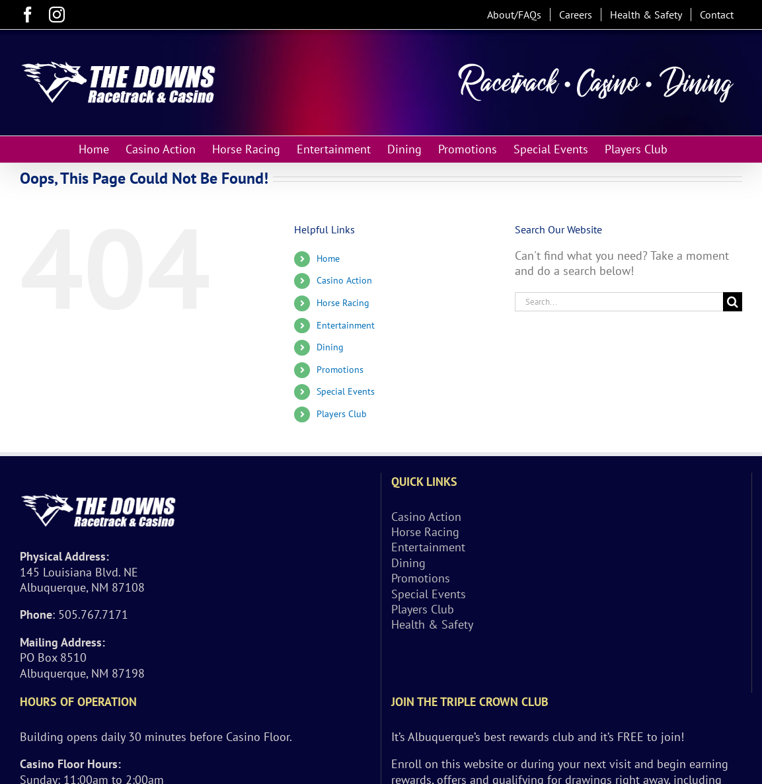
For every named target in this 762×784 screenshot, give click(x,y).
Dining (330, 347)
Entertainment (346, 325)
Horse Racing (343, 303)
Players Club (342, 414)
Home (328, 258)
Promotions (340, 369)
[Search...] (619, 301)
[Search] (732, 301)
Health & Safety (432, 624)
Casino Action (344, 280)
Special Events (346, 391)
